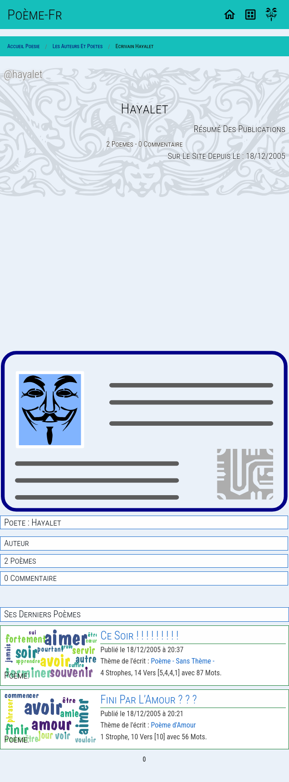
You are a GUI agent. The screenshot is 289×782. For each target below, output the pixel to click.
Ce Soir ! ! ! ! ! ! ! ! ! (139, 635)
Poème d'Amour (173, 725)
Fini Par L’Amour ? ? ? (148, 699)
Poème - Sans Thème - (182, 661)
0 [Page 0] (144, 759)
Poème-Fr (34, 14)
